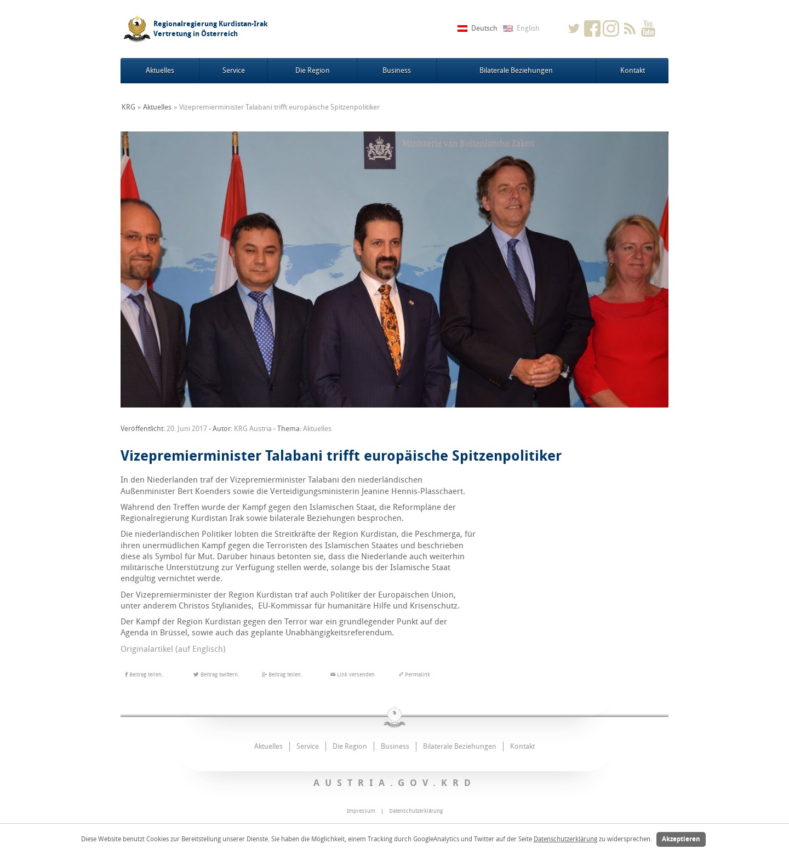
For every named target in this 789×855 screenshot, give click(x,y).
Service (233, 70)
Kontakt (632, 70)
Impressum (361, 811)
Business (396, 70)
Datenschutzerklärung (565, 839)
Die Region (312, 70)
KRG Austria (253, 428)
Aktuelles (160, 70)
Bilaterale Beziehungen (516, 70)
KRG (128, 107)
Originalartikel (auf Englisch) (174, 649)
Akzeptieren (681, 839)
